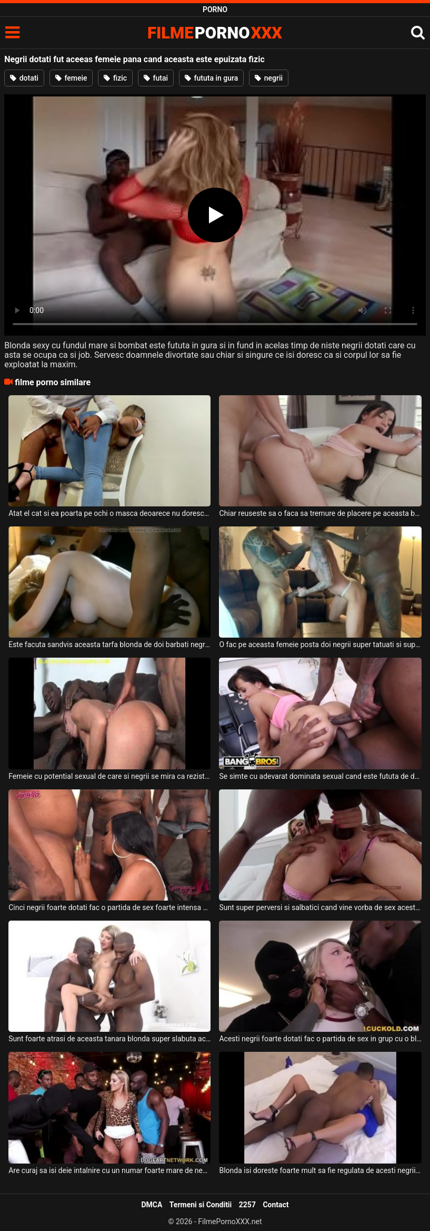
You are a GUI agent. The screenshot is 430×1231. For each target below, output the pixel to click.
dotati (24, 78)
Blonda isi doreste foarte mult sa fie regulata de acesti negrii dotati (320, 1170)
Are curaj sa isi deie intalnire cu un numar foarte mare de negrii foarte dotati (109, 1170)
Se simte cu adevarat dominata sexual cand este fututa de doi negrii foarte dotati (320, 776)
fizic (115, 78)
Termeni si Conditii (200, 1204)
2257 (247, 1204)
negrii (269, 78)
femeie (71, 78)
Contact (275, 1204)
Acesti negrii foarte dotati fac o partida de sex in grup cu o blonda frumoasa (320, 1038)
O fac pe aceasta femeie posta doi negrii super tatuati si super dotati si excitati (320, 644)
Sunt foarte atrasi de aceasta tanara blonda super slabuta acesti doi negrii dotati (109, 1038)
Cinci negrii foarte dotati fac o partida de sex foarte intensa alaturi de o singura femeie (109, 907)
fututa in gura (211, 78)
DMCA (151, 1204)
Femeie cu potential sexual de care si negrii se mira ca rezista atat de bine (109, 776)
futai (156, 78)
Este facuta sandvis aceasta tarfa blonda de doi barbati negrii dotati (109, 644)
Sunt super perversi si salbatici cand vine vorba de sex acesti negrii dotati (320, 907)
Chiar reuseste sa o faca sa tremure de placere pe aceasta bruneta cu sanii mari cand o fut (320, 513)
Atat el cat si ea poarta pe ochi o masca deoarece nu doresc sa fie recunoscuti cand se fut (109, 513)
